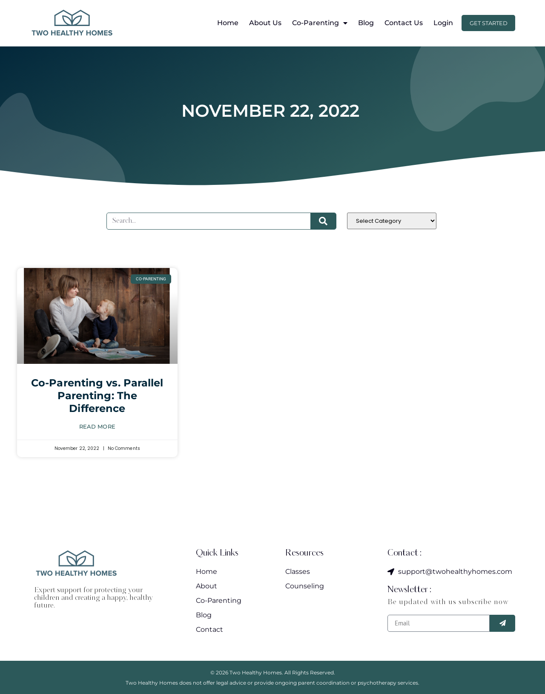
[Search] (323, 221)
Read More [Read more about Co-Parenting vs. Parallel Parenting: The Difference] (97, 426)
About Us (260, 23)
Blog (361, 23)
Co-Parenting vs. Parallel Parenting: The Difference (97, 396)
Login (438, 23)
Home (222, 23)
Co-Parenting (314, 23)
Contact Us (398, 23)
